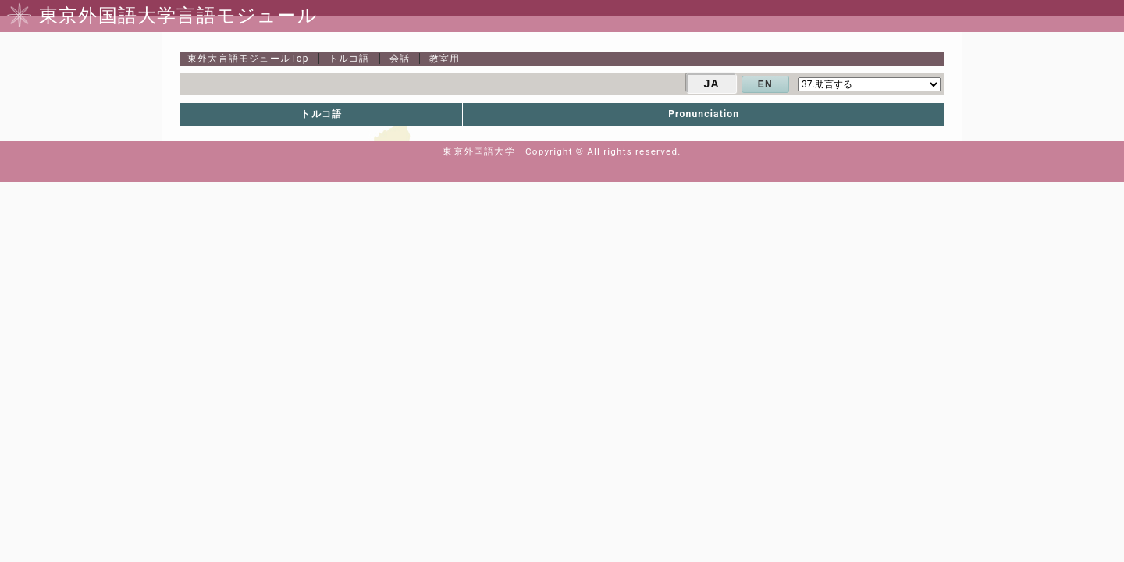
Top (248, 58)
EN (765, 84)
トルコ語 (349, 58)
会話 (399, 58)
